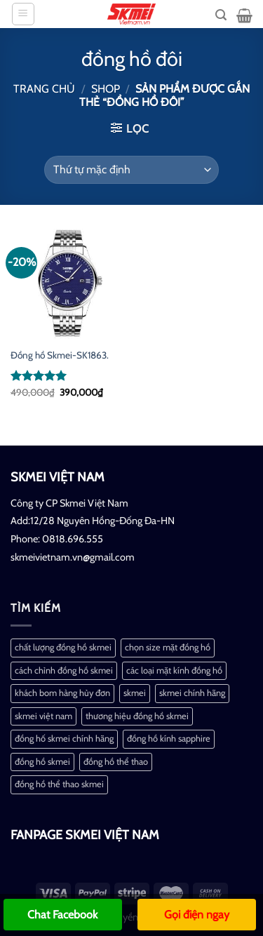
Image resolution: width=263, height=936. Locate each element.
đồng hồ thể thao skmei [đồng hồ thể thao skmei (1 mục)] (59, 784)
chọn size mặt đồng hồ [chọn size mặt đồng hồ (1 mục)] (167, 647)
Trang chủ (44, 88)
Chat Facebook (62, 914)
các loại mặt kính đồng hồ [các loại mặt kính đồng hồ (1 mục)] (174, 670)
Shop (105, 88)
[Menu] (23, 14)
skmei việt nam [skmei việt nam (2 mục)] (43, 716)
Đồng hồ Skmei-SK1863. (60, 355)
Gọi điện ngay (196, 914)
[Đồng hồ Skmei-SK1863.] (68, 283)
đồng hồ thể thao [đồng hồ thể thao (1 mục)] (115, 761)
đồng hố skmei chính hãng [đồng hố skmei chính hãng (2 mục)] (64, 738)
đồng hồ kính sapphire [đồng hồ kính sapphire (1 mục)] (168, 738)
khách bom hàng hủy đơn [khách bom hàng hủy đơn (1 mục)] (62, 693)
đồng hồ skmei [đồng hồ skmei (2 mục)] (42, 761)
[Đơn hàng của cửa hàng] (131, 170)
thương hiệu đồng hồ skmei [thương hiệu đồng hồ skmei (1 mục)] (137, 716)
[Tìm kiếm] (221, 15)
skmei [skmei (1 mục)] (134, 693)
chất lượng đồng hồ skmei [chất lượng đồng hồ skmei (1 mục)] (63, 647)
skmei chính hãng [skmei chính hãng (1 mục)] (192, 693)
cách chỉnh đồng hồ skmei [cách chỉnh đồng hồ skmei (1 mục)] (64, 670)
